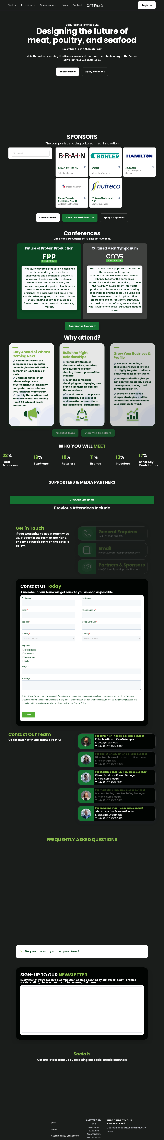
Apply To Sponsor (114, 217)
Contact (77, 5)
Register (147, 5)
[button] (12, 5)
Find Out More (47, 217)
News (65, 5)
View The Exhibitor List (80, 217)
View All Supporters (82, 505)
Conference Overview (82, 326)
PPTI (54, 1123)
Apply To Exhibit (95, 71)
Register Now (67, 71)
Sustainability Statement (65, 1135)
